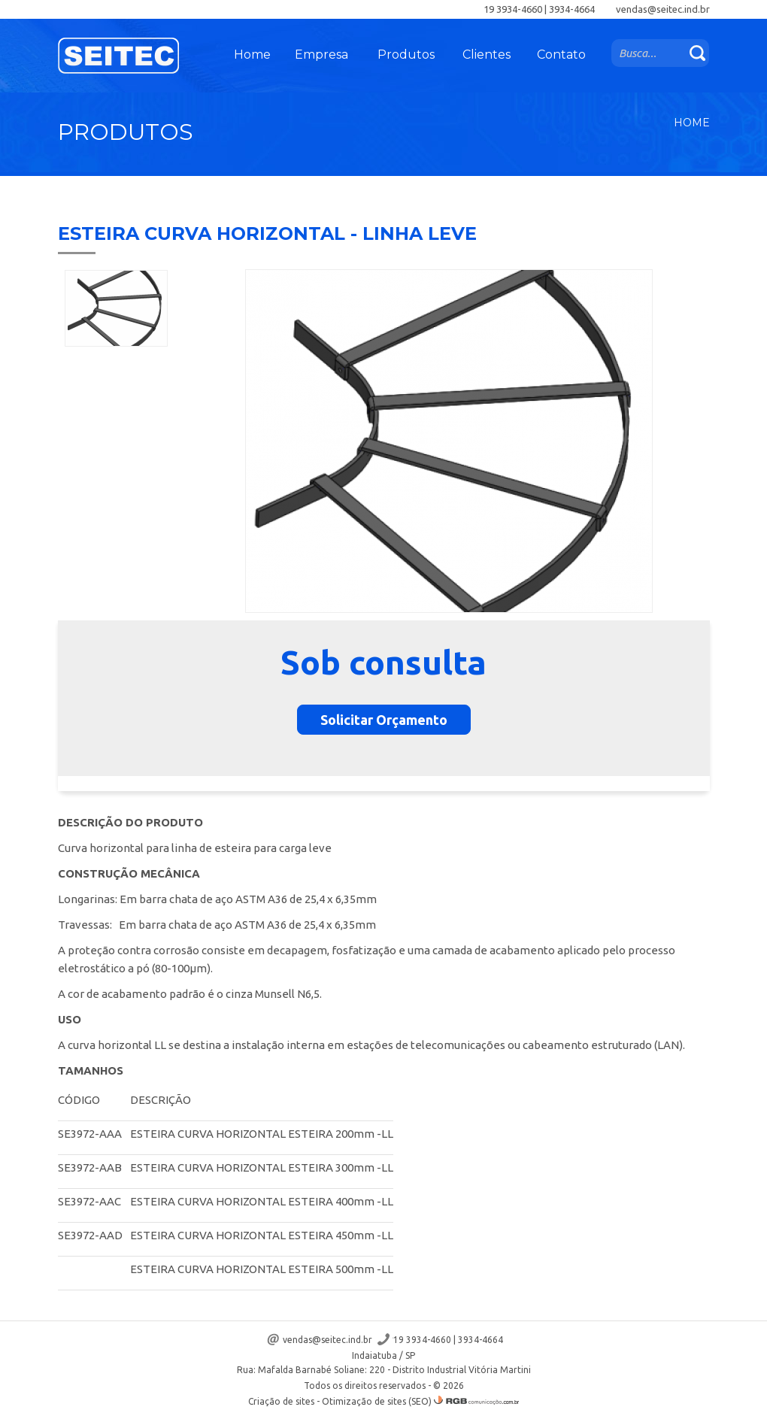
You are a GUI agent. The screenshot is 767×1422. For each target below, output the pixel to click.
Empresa (321, 54)
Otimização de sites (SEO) (377, 1401)
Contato (561, 54)
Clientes (486, 54)
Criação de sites (281, 1401)
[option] (116, 308)
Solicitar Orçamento (383, 719)
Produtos (406, 54)
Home (252, 54)
